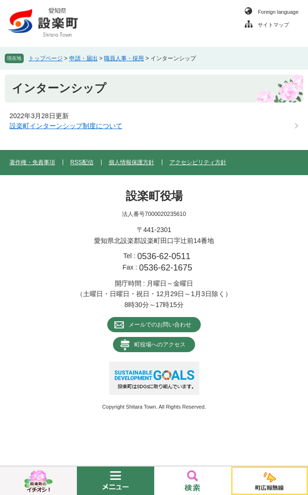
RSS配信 (81, 162)
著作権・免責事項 (32, 162)
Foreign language (278, 12)
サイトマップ (273, 25)
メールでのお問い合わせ (160, 324)
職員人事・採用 (124, 58)
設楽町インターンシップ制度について (65, 126)
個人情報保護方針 (131, 162)
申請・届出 (83, 58)
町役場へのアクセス (160, 344)
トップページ (45, 58)
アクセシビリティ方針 (197, 162)
